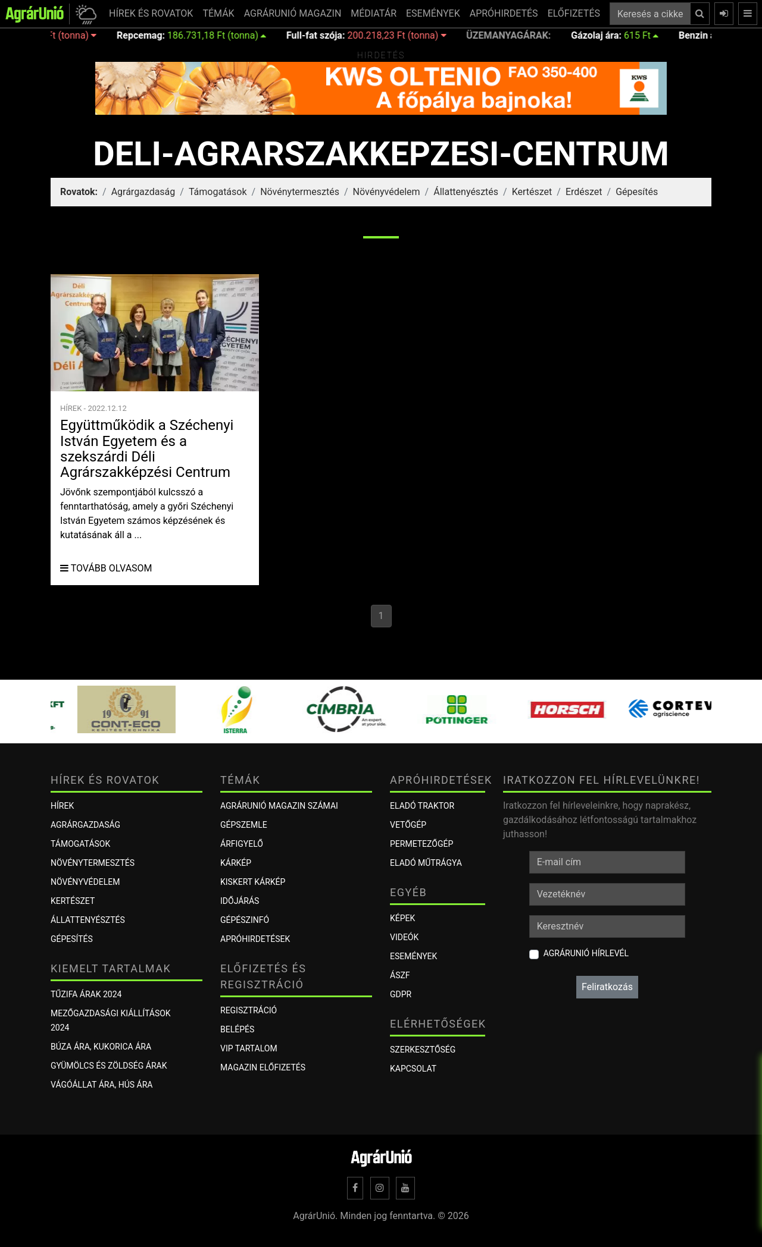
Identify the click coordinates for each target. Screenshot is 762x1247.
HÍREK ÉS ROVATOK (151, 13)
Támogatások (218, 191)
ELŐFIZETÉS (574, 13)
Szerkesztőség (422, 1049)
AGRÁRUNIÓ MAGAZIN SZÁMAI (279, 806)
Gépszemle (243, 825)
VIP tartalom (248, 1048)
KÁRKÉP (235, 863)
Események (413, 956)
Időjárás (239, 901)
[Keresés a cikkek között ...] (650, 13)
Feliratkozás (607, 986)
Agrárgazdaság (143, 191)
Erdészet (584, 191)
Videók (404, 937)
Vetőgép (408, 825)
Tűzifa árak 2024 (86, 994)
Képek (402, 918)
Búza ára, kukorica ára (101, 1046)
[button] (84, 14)
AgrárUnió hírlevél (586, 953)
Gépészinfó (244, 920)
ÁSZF (400, 975)
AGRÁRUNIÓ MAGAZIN (293, 13)
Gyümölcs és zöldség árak (109, 1065)
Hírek (62, 806)
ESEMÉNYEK (433, 13)
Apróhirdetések (255, 939)
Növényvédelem (386, 191)
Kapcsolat (413, 1068)
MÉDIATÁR (373, 13)
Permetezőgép (421, 844)
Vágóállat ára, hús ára (102, 1084)
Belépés (237, 1029)
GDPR (400, 994)
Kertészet (532, 191)
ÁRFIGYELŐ (241, 844)
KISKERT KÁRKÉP (252, 882)
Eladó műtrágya (426, 863)
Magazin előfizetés (262, 1067)
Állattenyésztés (465, 191)
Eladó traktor (422, 806)
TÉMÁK (218, 13)
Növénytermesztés (299, 191)
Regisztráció (248, 1010)
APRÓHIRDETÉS (504, 13)
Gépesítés (637, 191)
